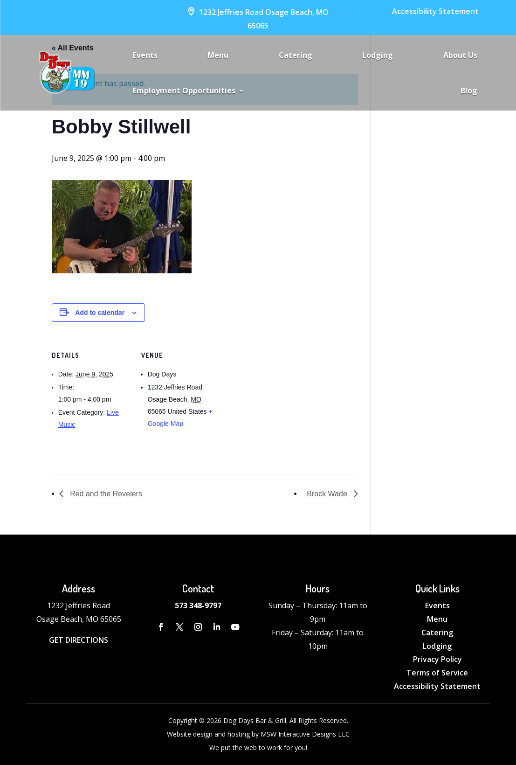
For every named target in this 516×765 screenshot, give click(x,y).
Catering (295, 55)
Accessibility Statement (435, 11)
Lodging (377, 55)
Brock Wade (328, 494)
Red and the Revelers (105, 494)
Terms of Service (437, 673)
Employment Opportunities (184, 90)
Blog (469, 90)
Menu (217, 55)
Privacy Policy (437, 659)
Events (145, 55)
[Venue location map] (280, 401)
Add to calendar (99, 312)
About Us (460, 55)
